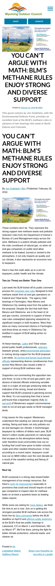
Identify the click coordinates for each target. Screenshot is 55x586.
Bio (23, 188)
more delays (36, 505)
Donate (39, 21)
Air (13, 546)
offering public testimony (39, 519)
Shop (15, 21)
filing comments (24, 515)
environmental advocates (37, 350)
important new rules (25, 291)
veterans (42, 347)
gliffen (40, 108)
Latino (25, 343)
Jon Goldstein (13, 188)
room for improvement (21, 484)
